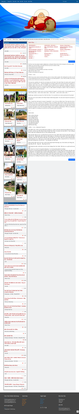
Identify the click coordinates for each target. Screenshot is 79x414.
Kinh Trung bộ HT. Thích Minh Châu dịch (13, 66)
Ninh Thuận (7, 194)
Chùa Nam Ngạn (8, 156)
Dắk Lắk (18, 142)
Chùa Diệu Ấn (20, 195)
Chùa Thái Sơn (7, 251)
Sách (18, 1)
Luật (5, 261)
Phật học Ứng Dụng (9, 301)
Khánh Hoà (19, 179)
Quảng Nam (7, 105)
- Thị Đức (60, 402)
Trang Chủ (10, 1)
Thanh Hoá (7, 158)
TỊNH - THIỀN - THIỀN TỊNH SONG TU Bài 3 (13, 378)
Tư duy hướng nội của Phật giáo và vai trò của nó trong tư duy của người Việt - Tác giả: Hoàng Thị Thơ (15, 221)
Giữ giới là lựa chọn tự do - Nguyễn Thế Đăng (14, 371)
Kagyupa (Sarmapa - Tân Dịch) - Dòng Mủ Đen (14, 386)
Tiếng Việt (3, 1)
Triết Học (6, 85)
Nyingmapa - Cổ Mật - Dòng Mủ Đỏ (12, 294)
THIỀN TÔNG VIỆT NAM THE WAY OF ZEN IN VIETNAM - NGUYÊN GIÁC (34, 39)
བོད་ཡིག (41, 403)
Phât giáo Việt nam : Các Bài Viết (11, 208)
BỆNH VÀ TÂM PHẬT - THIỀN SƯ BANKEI (13, 213)
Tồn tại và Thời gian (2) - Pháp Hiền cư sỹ (13, 245)
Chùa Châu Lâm (20, 121)
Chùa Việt (14, 1)
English (41, 400)
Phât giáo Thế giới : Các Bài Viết (11, 233)
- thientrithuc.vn (61, 399)
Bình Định (7, 141)
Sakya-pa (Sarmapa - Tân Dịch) (11, 361)
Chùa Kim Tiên (8, 121)
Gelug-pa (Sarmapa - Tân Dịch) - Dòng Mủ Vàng (15, 337)
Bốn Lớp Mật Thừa (8, 335)
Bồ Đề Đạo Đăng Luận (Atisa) (10, 365)
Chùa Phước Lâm (8, 103)
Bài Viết (21, 1)
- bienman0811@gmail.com (9, 400)
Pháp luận (7, 247)
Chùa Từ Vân (20, 177)
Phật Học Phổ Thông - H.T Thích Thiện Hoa (13, 72)
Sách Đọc (9, 39)
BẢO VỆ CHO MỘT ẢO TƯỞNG (11, 329)
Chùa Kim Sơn (8, 192)
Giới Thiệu (30, 1)
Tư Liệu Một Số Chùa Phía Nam (11, 253)
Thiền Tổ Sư (15, 39)
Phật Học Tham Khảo (9, 74)
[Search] (69, 1)
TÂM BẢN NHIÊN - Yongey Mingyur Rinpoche (14, 384)
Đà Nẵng (19, 161)
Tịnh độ (6, 286)
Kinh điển (7, 51)
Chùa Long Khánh (9, 174)
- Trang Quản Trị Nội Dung (9, 409)
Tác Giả (25, 1)
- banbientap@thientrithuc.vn (10, 399)
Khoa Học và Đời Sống (9, 331)
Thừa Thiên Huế (8, 123)
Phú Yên (19, 123)
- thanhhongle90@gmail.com (10, 402)
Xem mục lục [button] (71, 61)
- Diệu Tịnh (60, 400)
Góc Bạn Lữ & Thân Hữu (10, 241)
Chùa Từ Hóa (20, 103)
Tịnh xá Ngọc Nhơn (9, 139)
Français (42, 402)
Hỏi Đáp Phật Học (8, 309)
